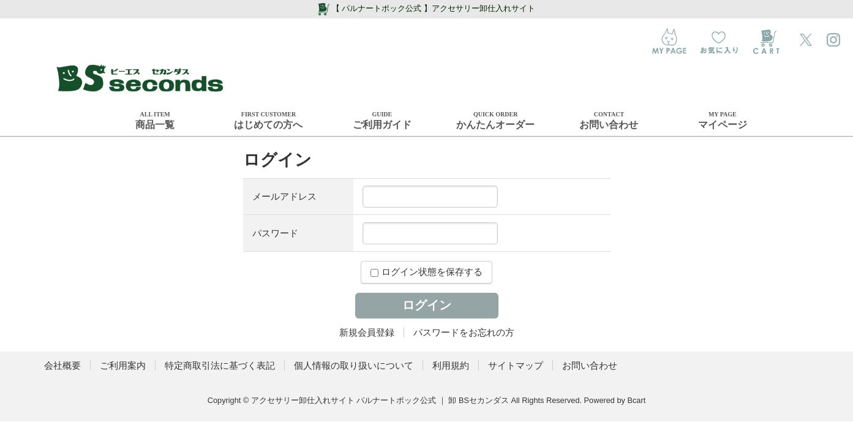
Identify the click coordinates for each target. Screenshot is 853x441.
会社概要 (62, 365)
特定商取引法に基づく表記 (220, 365)
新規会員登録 (366, 332)
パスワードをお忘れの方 (463, 332)
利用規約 (450, 365)
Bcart (636, 400)
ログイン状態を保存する (426, 271)
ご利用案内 (123, 365)
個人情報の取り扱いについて (353, 365)
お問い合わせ (589, 365)
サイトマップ (515, 365)
